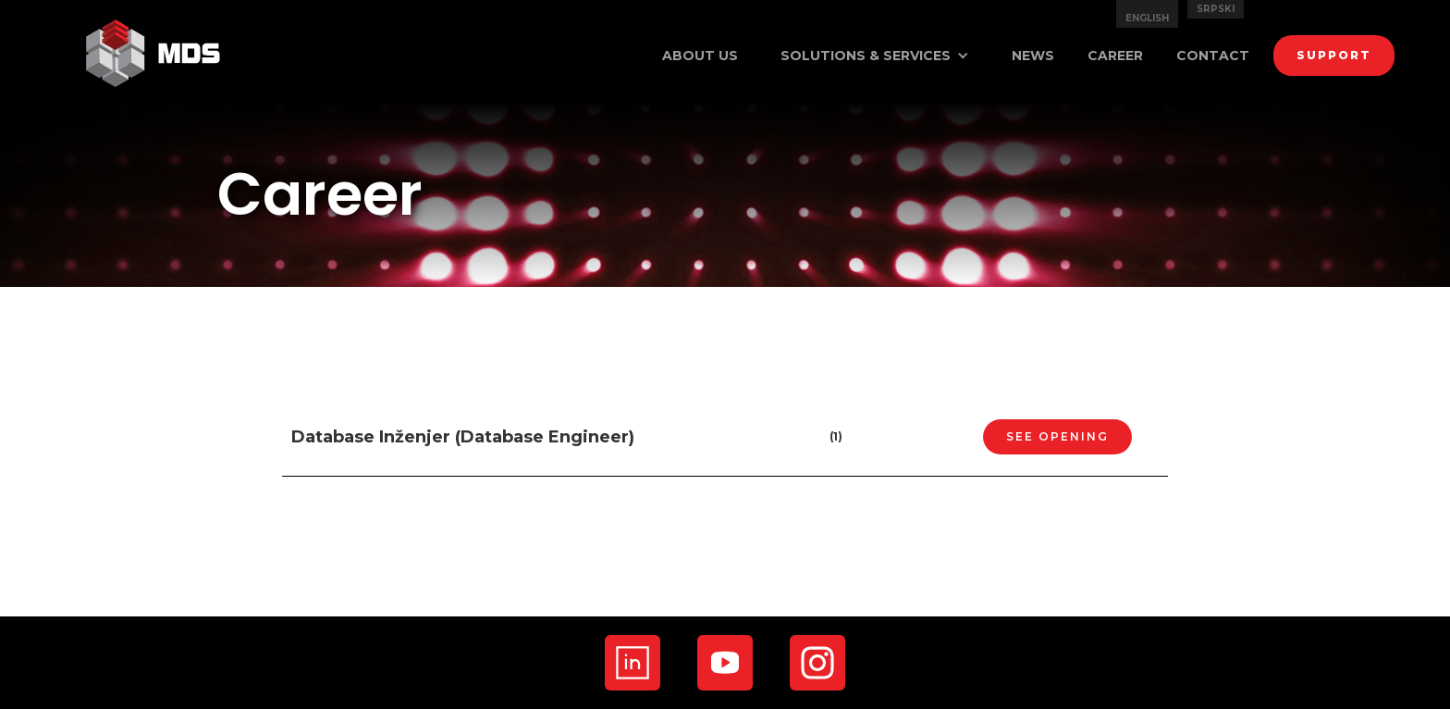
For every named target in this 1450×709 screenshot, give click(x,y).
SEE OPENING (1057, 436)
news (1033, 55)
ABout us (700, 55)
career (1115, 55)
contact (1212, 55)
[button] (875, 55)
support (1333, 55)
